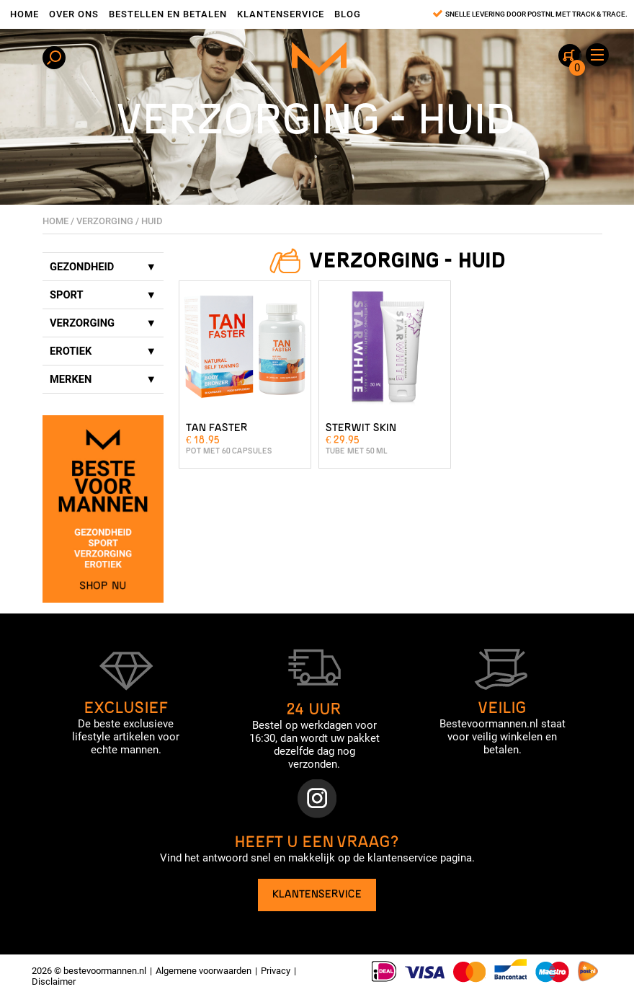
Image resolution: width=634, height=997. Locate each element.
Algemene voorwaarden (203, 970)
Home (24, 14)
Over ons (74, 14)
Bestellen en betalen (168, 14)
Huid (152, 221)
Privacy (275, 970)
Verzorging (104, 221)
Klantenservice (280, 14)
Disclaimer (54, 981)
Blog (347, 14)
